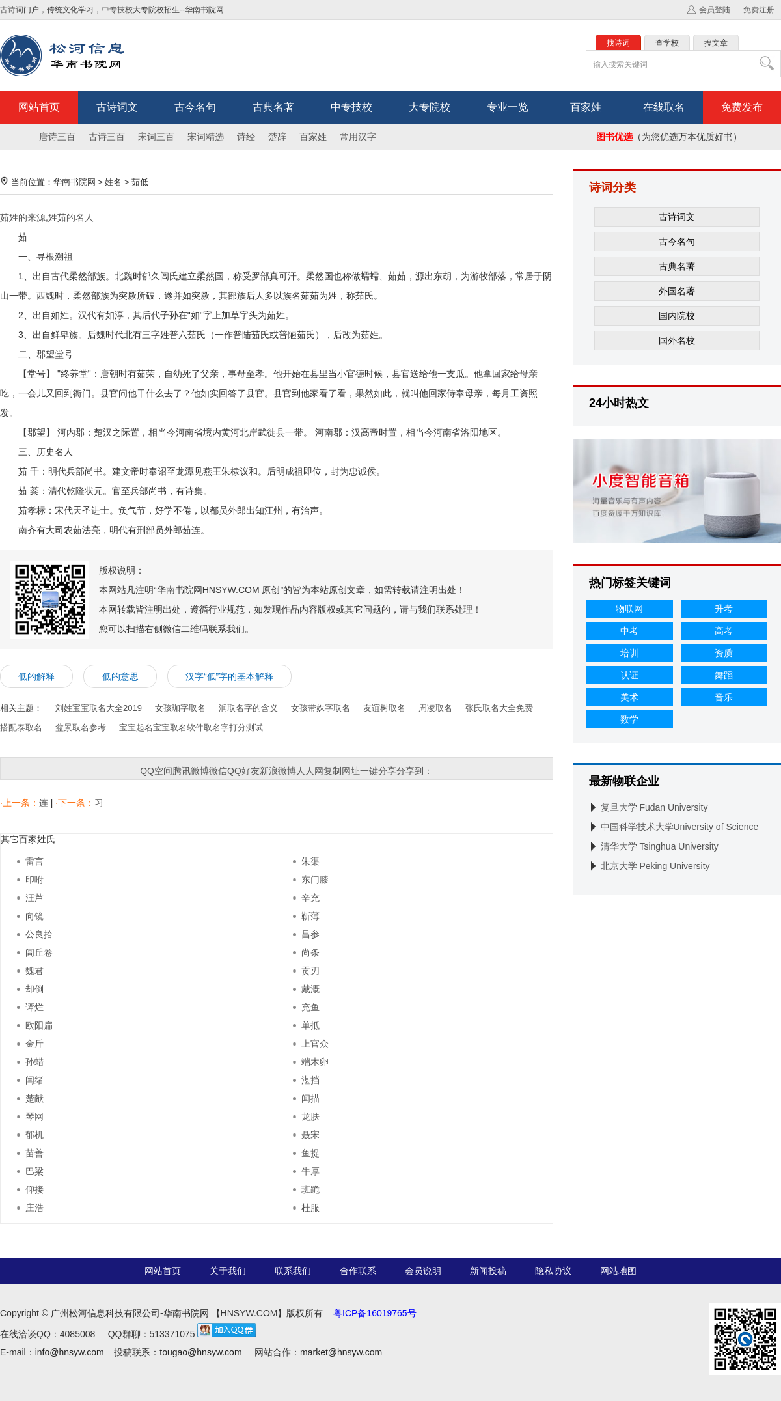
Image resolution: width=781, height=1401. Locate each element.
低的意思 (120, 676)
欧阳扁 (39, 1025)
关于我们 (228, 1271)
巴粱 (34, 1171)
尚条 (310, 952)
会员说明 (423, 1271)
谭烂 (34, 1007)
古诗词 (11, 9)
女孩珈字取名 (180, 708)
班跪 (310, 1189)
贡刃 (310, 970)
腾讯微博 (190, 771)
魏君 (34, 970)
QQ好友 (243, 771)
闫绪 (34, 1080)
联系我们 (293, 1271)
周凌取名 (435, 708)
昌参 (310, 934)
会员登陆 (714, 9)
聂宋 (310, 1135)
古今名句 (195, 107)
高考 (724, 631)
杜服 (310, 1207)
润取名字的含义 (248, 708)
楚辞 (277, 137)
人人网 (309, 771)
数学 (629, 719)
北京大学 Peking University (655, 866)
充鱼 (310, 1007)
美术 (629, 697)
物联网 (629, 608)
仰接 (34, 1189)
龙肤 (310, 1116)
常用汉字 (358, 137)
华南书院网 (74, 182)
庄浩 (34, 1207)
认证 (629, 675)
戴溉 (310, 989)
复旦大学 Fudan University (654, 807)
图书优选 (614, 137)
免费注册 (758, 9)
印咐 (34, 879)
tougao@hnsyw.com (200, 1352)
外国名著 (677, 291)
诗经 (246, 137)
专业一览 (507, 107)
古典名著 (273, 107)
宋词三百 (156, 137)
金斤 (34, 1043)
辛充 (310, 898)
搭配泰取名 (21, 727)
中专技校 (117, 9)
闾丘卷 (39, 952)
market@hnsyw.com (341, 1352)
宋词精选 (205, 137)
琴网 (34, 1116)
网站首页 (39, 107)
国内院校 (677, 316)
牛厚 (310, 1171)
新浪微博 (278, 771)
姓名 (113, 182)
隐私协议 (553, 1271)
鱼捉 (310, 1153)
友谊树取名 (384, 708)
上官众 (315, 1043)
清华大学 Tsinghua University (660, 846)
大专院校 (429, 107)
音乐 (724, 697)
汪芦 (34, 898)
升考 (724, 608)
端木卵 (315, 1062)
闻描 (310, 1098)
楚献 (34, 1098)
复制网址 (341, 771)
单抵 (310, 1025)
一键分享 (378, 771)
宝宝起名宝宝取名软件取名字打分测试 (191, 727)
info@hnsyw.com (69, 1352)
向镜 (34, 916)
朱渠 (310, 861)
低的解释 (36, 676)
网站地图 (618, 1271)
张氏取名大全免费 (499, 708)
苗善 (34, 1153)
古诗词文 (117, 107)
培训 (629, 653)
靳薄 (310, 916)
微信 (218, 771)
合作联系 (358, 1271)
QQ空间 (156, 771)
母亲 (528, 373)
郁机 (34, 1135)
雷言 (34, 861)
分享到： (414, 771)
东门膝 (315, 879)
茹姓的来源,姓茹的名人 (47, 217)
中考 (629, 631)
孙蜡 (34, 1062)
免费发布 (742, 107)
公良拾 (39, 934)
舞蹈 (724, 675)
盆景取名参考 (80, 727)
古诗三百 (107, 137)
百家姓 (585, 107)
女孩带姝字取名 (320, 708)
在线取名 (664, 107)
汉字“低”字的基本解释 (229, 676)
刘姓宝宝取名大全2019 (98, 708)
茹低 (139, 182)
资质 (724, 653)
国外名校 (677, 340)
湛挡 (310, 1080)
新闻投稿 (488, 1271)
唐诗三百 (57, 137)
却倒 (34, 989)
